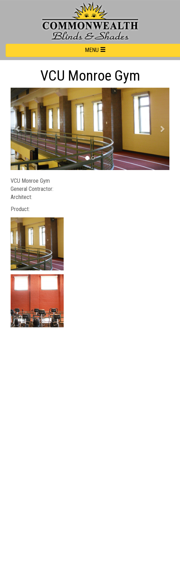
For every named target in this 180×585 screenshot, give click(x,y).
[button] (18, 129)
